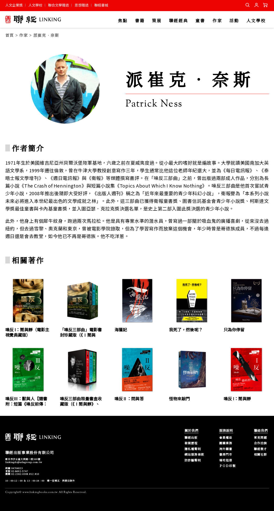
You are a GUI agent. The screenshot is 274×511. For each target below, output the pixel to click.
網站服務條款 (194, 454)
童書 (200, 20)
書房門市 (225, 454)
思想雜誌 (82, 5)
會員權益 (225, 437)
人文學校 (35, 5)
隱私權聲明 (193, 449)
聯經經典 (178, 20)
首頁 (9, 35)
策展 (156, 20)
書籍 (140, 20)
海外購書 (225, 449)
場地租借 (225, 460)
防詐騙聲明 (193, 460)
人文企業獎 (14, 5)
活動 (234, 20)
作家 (217, 20)
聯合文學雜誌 (58, 5)
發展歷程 (191, 443)
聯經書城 (101, 5)
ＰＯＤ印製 (227, 466)
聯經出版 (191, 437)
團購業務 (225, 443)
